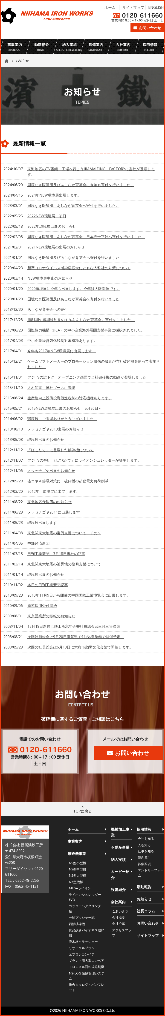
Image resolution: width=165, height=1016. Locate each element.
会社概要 (118, 917)
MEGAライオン (80, 888)
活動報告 (144, 886)
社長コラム (146, 911)
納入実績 (118, 859)
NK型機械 (76, 882)
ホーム (110, 7)
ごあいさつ (120, 911)
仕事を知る (146, 851)
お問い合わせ (150, 27)
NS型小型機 (77, 863)
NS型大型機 (77, 875)
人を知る (144, 845)
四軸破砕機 (77, 924)
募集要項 (144, 864)
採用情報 (144, 829)
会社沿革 (118, 923)
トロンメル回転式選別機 (86, 967)
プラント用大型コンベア (86, 960)
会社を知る (146, 838)
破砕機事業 (77, 853)
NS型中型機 (77, 869)
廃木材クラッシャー (83, 941)
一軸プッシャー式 (82, 917)
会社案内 (118, 901)
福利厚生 (144, 857)
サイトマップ (133, 7)
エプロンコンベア (82, 954)
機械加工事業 (120, 832)
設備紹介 (118, 889)
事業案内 (75, 841)
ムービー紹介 (120, 874)
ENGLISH (156, 7)
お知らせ (144, 899)
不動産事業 (120, 847)
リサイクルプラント (83, 948)
